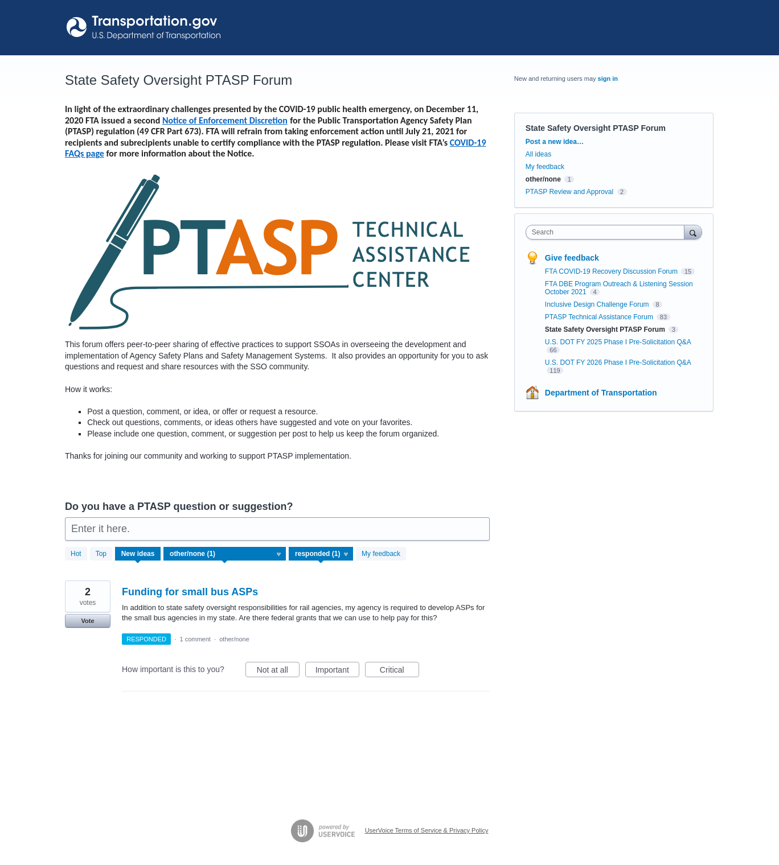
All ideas (538, 154)
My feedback (381, 554)
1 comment (194, 639)
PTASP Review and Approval (569, 192)
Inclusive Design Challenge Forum (598, 304)
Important (337, 671)
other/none (234, 639)
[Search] (693, 232)
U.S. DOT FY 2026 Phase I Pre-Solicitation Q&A (618, 362)
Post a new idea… (555, 142)
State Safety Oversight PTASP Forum (606, 329)
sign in (608, 78)
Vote (87, 620)
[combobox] (607, 232)
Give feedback (572, 257)
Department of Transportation (601, 392)
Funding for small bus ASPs (190, 592)
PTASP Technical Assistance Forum (600, 317)
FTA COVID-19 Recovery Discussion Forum (612, 271)
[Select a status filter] (321, 554)
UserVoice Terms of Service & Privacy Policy (427, 830)
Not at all (278, 671)
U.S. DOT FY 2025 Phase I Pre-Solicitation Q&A (618, 342)
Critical (399, 671)
